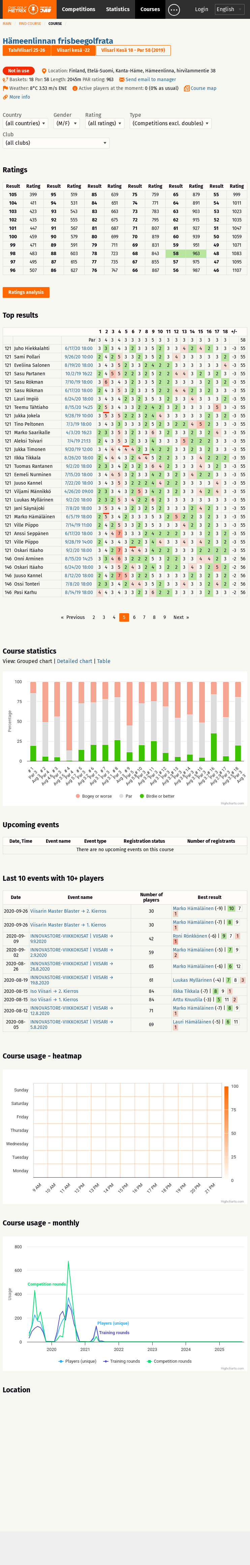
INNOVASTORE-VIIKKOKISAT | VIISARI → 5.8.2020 (72, 1024)
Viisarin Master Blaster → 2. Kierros (68, 911)
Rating (104, 120)
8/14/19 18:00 (79, 592)
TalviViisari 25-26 (26, 50)
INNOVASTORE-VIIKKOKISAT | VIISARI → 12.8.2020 (72, 1010)
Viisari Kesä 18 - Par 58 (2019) (133, 50)
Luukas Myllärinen (192, 980)
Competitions (78, 9)
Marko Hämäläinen (193, 908)
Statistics (118, 9)
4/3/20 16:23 (79, 433)
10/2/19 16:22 (78, 374)
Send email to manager (151, 79)
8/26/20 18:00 (78, 458)
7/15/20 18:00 (79, 475)
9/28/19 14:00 (79, 542)
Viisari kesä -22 (73, 50)
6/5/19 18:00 (79, 517)
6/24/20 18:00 (79, 399)
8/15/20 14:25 (79, 407)
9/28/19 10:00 (79, 416)
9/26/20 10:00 (79, 357)
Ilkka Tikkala (186, 991)
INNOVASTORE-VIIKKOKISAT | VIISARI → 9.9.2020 (72, 938)
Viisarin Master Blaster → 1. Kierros (68, 925)
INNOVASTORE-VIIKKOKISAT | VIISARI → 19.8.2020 (72, 980)
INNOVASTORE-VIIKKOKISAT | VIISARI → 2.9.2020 (72, 952)
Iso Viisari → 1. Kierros (54, 1000)
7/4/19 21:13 (79, 441)
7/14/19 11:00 (79, 525)
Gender (67, 120)
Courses (150, 9)
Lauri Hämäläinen (192, 1022)
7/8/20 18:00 (79, 508)
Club (56, 140)
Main (7, 24)
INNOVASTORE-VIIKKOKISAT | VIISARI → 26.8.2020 (72, 966)
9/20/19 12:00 (79, 449)
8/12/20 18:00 (79, 576)
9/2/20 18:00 (79, 466)
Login (201, 9)
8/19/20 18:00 (79, 365)
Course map (203, 88)
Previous (75, 617)
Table (104, 661)
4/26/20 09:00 (78, 491)
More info (19, 97)
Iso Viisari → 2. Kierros (54, 991)
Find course (30, 24)
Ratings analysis (26, 292)
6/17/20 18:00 (79, 348)
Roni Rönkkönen (190, 936)
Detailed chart (74, 661)
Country (25, 120)
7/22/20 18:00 (79, 483)
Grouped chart (34, 661)
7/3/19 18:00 (79, 424)
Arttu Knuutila (187, 1000)
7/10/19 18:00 (79, 382)
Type (171, 120)
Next (179, 617)
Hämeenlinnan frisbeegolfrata (58, 41)
